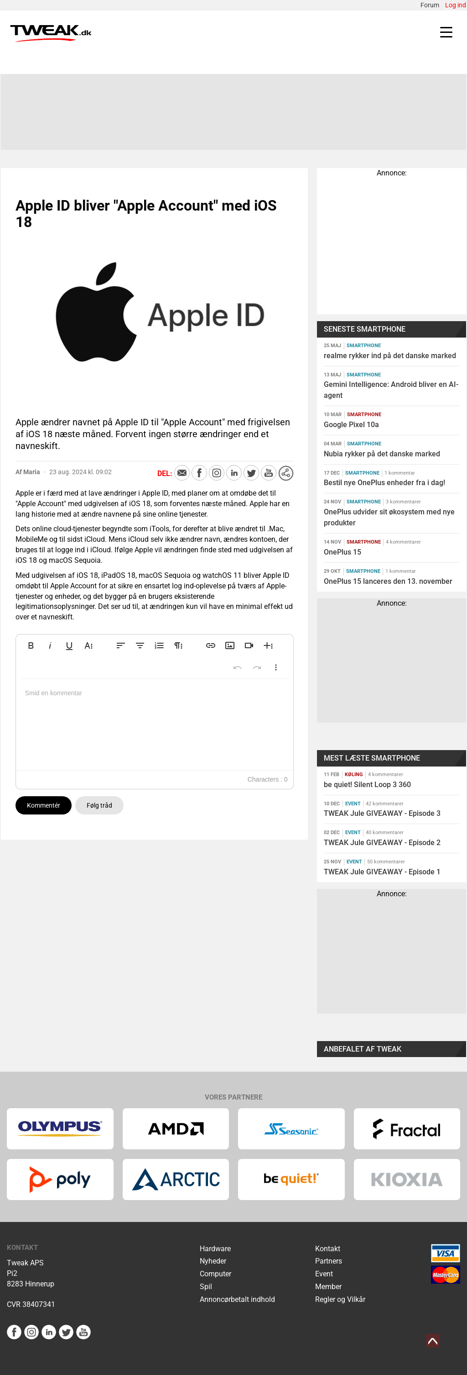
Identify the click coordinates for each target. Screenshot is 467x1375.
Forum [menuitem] (429, 5)
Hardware (215, 1248)
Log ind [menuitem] (455, 5)
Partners (328, 1261)
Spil (206, 1286)
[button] (31, 645)
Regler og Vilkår (340, 1299)
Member (328, 1286)
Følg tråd (99, 805)
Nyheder (213, 1261)
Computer (215, 1273)
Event (324, 1273)
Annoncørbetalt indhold (237, 1299)
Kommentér (43, 805)
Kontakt (327, 1248)
